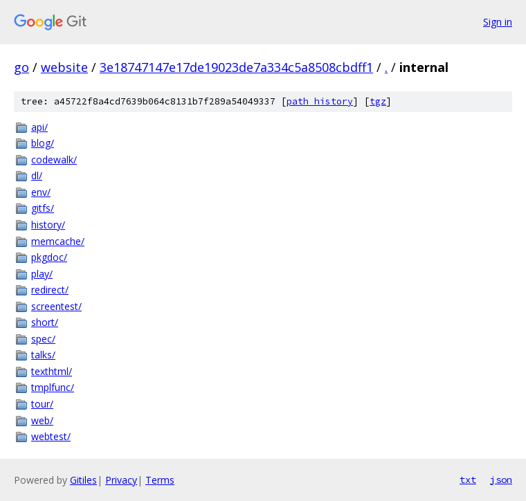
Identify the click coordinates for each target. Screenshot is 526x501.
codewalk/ (54, 159)
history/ (48, 224)
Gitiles (83, 479)
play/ (42, 273)
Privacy (121, 479)
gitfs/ (42, 208)
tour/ (42, 403)
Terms (159, 479)
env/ (41, 192)
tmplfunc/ (52, 387)
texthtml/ (51, 371)
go (21, 67)
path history (320, 101)
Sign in (497, 21)
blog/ (42, 142)
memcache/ (57, 241)
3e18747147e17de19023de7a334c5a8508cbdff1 (236, 67)
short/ (44, 322)
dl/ (36, 175)
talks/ (43, 354)
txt (468, 479)
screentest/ (56, 306)
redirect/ (50, 289)
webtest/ (51, 436)
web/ (42, 420)
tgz (378, 101)
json (501, 479)
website (64, 67)
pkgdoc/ (49, 257)
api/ (39, 127)
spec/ (43, 338)
